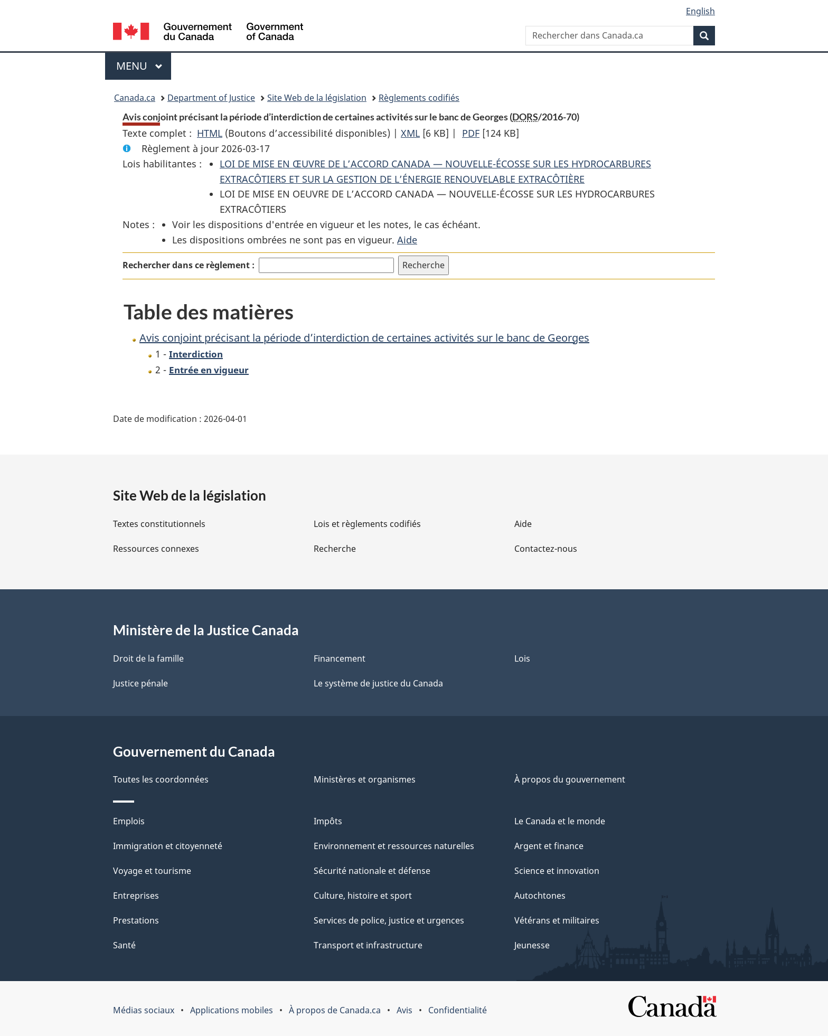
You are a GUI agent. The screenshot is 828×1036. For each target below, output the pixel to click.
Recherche (335, 548)
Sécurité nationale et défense (372, 871)
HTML (209, 133)
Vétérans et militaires (556, 920)
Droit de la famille (148, 658)
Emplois (129, 821)
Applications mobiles (231, 1010)
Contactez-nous (545, 548)
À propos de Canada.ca (335, 1010)
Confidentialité (457, 1010)
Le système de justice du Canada (378, 683)
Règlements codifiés (419, 97)
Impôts (328, 821)
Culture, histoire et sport (363, 895)
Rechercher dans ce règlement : (189, 265)
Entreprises (136, 895)
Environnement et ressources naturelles (394, 846)
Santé (124, 945)
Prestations (136, 920)
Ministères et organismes (365, 779)
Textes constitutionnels (159, 524)
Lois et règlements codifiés (367, 524)
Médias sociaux (143, 1010)
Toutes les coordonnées (161, 779)
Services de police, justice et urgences (389, 920)
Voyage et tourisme (152, 871)
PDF (470, 133)
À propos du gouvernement (569, 779)
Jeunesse (532, 945)
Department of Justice (211, 97)
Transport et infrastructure (368, 945)
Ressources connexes (156, 548)
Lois (522, 658)
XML (410, 133)
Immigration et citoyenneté (167, 846)
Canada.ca (134, 97)
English (700, 11)
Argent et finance (549, 846)
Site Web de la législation (316, 97)
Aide (407, 239)
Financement (339, 658)
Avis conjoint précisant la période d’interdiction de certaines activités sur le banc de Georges (364, 338)
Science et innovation (556, 871)
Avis (404, 1010)
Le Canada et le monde (559, 821)
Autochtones (540, 895)
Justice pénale (140, 683)
